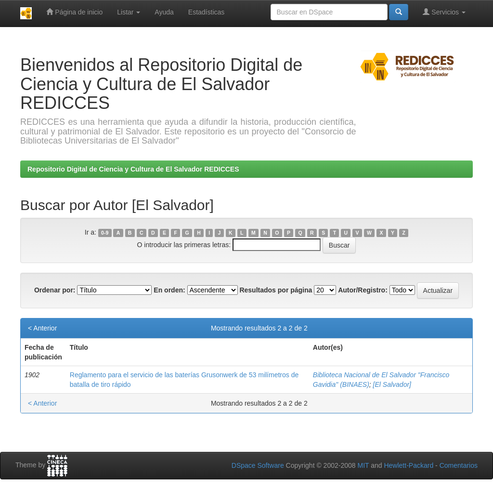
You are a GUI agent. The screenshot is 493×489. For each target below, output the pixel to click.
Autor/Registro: (363, 290)
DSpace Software (258, 465)
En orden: (169, 290)
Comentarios (459, 465)
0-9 (104, 233)
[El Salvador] (392, 384)
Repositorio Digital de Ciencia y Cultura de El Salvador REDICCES (133, 169)
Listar (128, 12)
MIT (363, 465)
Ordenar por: (55, 290)
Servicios (444, 12)
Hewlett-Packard (408, 465)
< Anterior (42, 328)
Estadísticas (206, 12)
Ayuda (164, 12)
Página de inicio (74, 12)
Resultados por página (275, 290)
